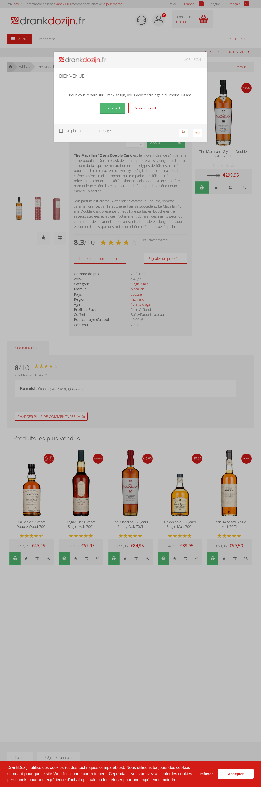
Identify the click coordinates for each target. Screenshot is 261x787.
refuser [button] (206, 774)
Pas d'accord (145, 108)
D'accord (112, 108)
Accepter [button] (236, 774)
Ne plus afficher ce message (88, 130)
